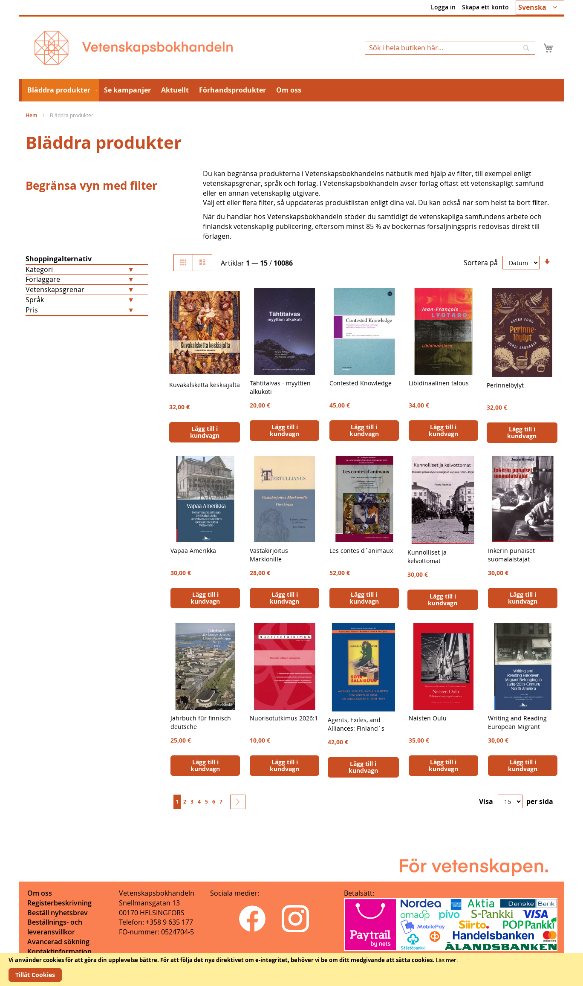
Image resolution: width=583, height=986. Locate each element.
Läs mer (446, 960)
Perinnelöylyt (505, 385)
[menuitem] (60, 90)
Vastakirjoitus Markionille (269, 554)
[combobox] (450, 48)
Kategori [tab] (39, 269)
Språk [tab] (35, 299)
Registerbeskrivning (59, 903)
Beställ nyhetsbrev (57, 912)
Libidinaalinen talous (439, 383)
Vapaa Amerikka (193, 550)
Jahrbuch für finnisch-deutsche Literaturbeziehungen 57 (201, 731)
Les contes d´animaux (361, 550)
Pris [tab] (32, 310)
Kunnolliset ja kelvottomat (427, 556)
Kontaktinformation (59, 951)
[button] (540, 7)
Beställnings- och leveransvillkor (54, 927)
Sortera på (481, 262)
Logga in (443, 7)
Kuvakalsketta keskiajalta (204, 385)
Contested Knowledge (360, 383)
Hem (32, 115)
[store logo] (134, 48)
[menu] (291, 90)
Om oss (39, 893)
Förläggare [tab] (43, 279)
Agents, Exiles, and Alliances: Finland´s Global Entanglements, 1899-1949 (360, 732)
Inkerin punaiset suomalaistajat (511, 554)
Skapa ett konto (485, 7)
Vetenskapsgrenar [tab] (55, 289)
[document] (291, 969)
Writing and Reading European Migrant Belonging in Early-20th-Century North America (522, 731)
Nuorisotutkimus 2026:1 (284, 718)
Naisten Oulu (428, 718)
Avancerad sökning (58, 941)
